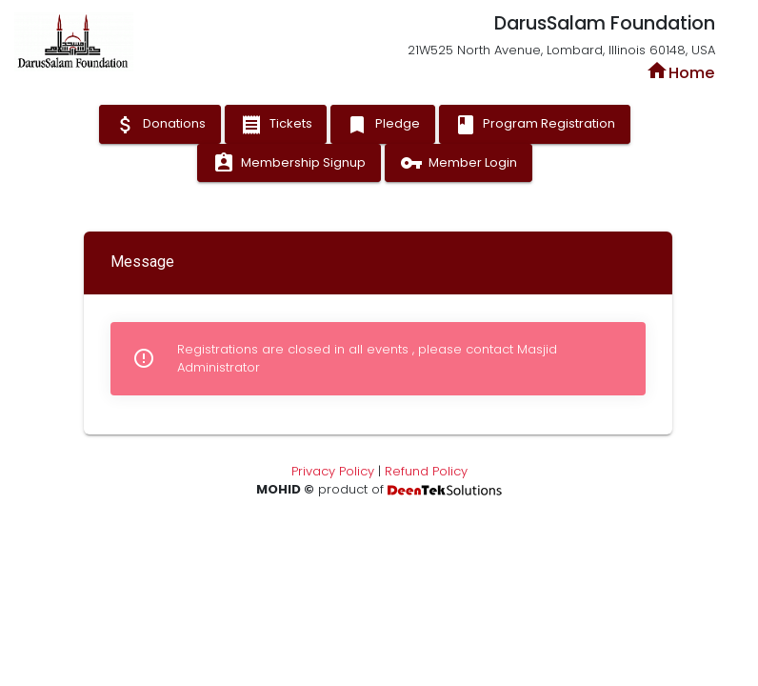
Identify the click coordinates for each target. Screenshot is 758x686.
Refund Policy (426, 471)
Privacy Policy (332, 471)
